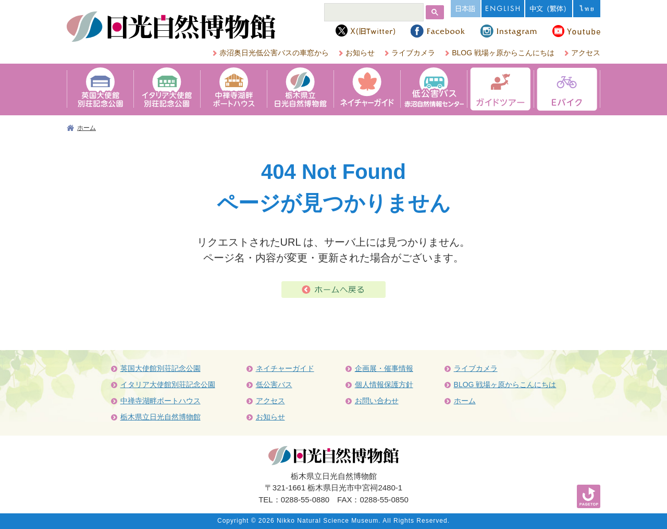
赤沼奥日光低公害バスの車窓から (274, 53)
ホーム (86, 127)
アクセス (585, 53)
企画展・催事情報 (384, 368)
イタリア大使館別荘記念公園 (167, 384)
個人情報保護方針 (384, 384)
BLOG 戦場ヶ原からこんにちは (503, 53)
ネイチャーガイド (285, 368)
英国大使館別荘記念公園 (160, 368)
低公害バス (274, 384)
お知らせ (360, 53)
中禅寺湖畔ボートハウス (160, 400)
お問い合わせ (377, 400)
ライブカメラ (413, 53)
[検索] (373, 13)
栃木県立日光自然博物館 (160, 417)
